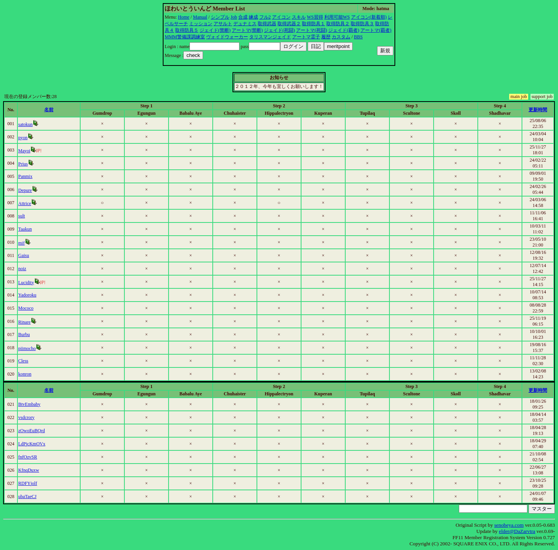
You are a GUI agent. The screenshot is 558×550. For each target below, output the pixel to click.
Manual (200, 17)
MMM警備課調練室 (185, 37)
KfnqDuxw (28, 470)
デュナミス (245, 23)
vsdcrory (26, 417)
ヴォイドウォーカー (227, 37)
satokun (25, 124)
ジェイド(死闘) (279, 30)
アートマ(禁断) (247, 30)
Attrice (24, 203)
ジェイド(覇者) (343, 30)
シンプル (220, 17)
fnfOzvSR (27, 457)
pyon (23, 137)
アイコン (281, 17)
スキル (299, 17)
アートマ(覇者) (375, 30)
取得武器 (267, 23)
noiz (22, 268)
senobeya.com (509, 525)
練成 (253, 17)
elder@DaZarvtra (517, 531)
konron (24, 374)
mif (21, 243)
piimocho (27, 348)
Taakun (25, 229)
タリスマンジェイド (270, 37)
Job (234, 17)
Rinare (24, 322)
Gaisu (23, 255)
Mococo (25, 308)
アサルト (223, 23)
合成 (243, 17)
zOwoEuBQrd (31, 430)
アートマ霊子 (306, 37)
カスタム (341, 37)
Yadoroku (27, 295)
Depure (25, 190)
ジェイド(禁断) (215, 30)
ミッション (200, 23)
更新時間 (538, 109)
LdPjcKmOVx (31, 444)
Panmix (25, 176)
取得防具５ (186, 30)
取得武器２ (289, 23)
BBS (358, 37)
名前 (48, 109)
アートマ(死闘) (311, 30)
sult (21, 216)
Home (183, 17)
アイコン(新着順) (369, 17)
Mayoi (24, 150)
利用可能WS (337, 17)
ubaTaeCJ (27, 496)
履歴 (326, 37)
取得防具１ (313, 23)
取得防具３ (362, 23)
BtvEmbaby (29, 404)
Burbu (24, 334)
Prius (23, 164)
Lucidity (26, 282)
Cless (23, 361)
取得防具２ (338, 23)
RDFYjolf (27, 483)
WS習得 (315, 17)
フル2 (265, 17)
